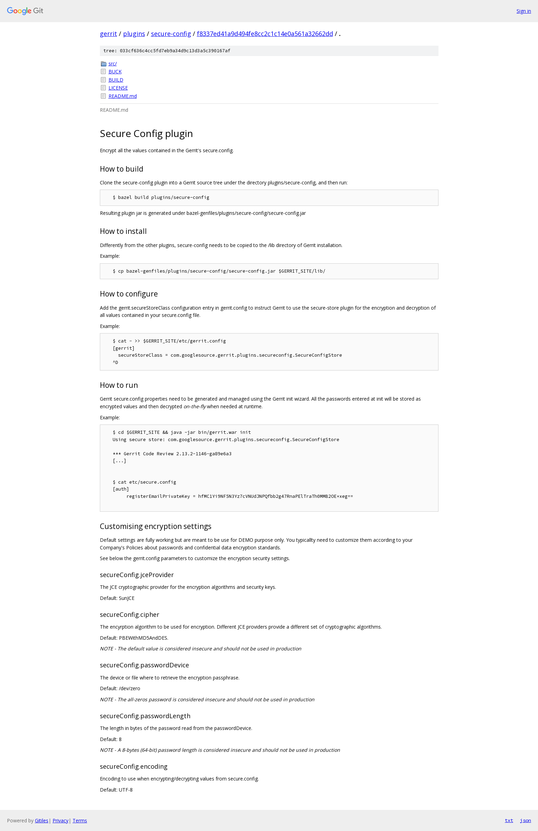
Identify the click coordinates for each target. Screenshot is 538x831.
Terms (80, 820)
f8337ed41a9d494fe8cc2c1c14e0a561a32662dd (265, 33)
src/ (112, 63)
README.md (122, 96)
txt (509, 820)
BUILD (115, 79)
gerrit (108, 33)
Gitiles (41, 820)
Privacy (60, 820)
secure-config (171, 33)
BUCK (115, 71)
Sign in (524, 11)
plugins (134, 33)
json (525, 820)
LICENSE (118, 87)
